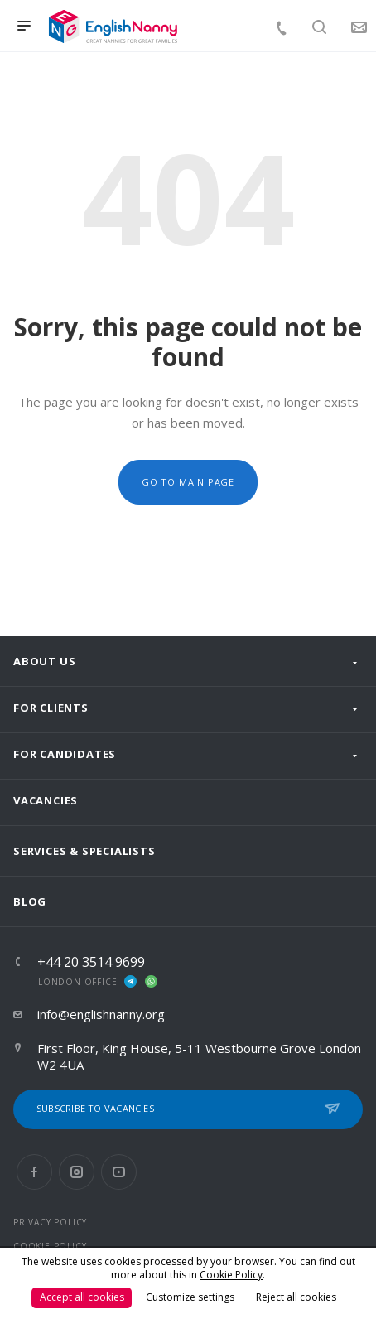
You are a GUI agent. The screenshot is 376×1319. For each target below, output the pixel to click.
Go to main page (188, 482)
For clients (51, 707)
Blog (29, 901)
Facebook (34, 1172)
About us (44, 661)
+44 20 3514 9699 (91, 962)
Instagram (76, 1172)
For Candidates (64, 753)
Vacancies (45, 800)
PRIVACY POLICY (50, 1222)
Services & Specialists (84, 850)
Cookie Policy (231, 1275)
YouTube (119, 1172)
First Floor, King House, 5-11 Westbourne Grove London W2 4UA (199, 1056)
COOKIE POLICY (49, 1246)
